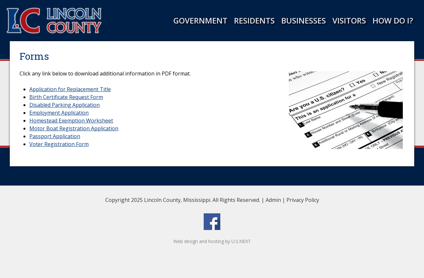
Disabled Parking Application (64, 104)
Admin (273, 200)
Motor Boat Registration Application (73, 128)
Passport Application (54, 136)
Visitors (349, 20)
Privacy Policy (302, 200)
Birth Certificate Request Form (66, 97)
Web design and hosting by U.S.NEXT (212, 241)
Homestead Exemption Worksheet (71, 120)
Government (200, 20)
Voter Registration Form (59, 144)
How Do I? (393, 20)
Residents (254, 20)
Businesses (303, 20)
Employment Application (59, 112)
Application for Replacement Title (70, 89)
